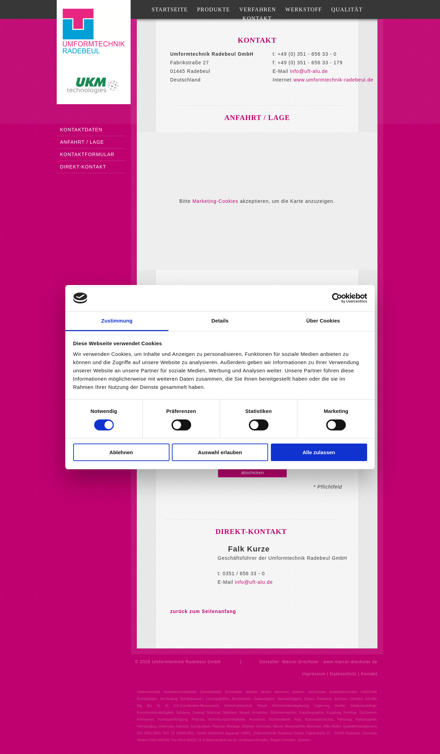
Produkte (213, 9)
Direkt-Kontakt (83, 167)
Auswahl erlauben (220, 452)
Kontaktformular (87, 154)
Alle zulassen (318, 452)
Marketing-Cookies (215, 201)
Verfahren (257, 9)
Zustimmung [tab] (117, 321)
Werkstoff (303, 9)
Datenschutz (343, 673)
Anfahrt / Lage (82, 142)
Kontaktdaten (81, 129)
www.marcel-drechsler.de (350, 661)
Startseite (170, 9)
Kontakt (257, 18)
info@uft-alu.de (309, 71)
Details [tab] (220, 321)
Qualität (347, 9)
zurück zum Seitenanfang (203, 611)
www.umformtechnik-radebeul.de (333, 80)
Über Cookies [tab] (323, 321)
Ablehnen (121, 452)
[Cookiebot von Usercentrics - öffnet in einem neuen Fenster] (337, 298)
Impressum (314, 673)
